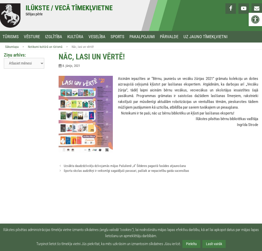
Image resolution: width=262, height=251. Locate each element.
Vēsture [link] (32, 36)
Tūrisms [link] (11, 36)
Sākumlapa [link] (12, 47)
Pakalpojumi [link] (142, 36)
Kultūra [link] (75, 36)
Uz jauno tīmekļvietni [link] (205, 36)
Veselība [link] (97, 36)
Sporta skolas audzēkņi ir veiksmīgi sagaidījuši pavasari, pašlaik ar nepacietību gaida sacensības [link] (126, 171)
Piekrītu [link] (191, 244)
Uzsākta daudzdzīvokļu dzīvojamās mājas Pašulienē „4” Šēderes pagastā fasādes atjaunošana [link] (125, 166)
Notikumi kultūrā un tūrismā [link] (45, 47)
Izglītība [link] (53, 36)
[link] (255, 19)
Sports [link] (117, 36)
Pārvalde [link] (169, 36)
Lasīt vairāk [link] (214, 244)
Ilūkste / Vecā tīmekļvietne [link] (69, 8)
